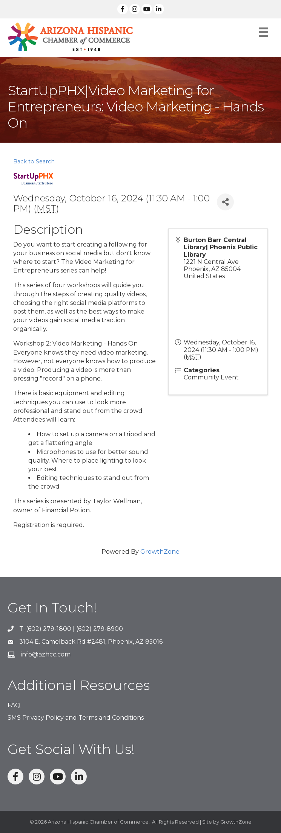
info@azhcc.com (46, 654)
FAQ (14, 705)
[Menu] (263, 32)
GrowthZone (160, 551)
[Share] (225, 201)
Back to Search (34, 161)
